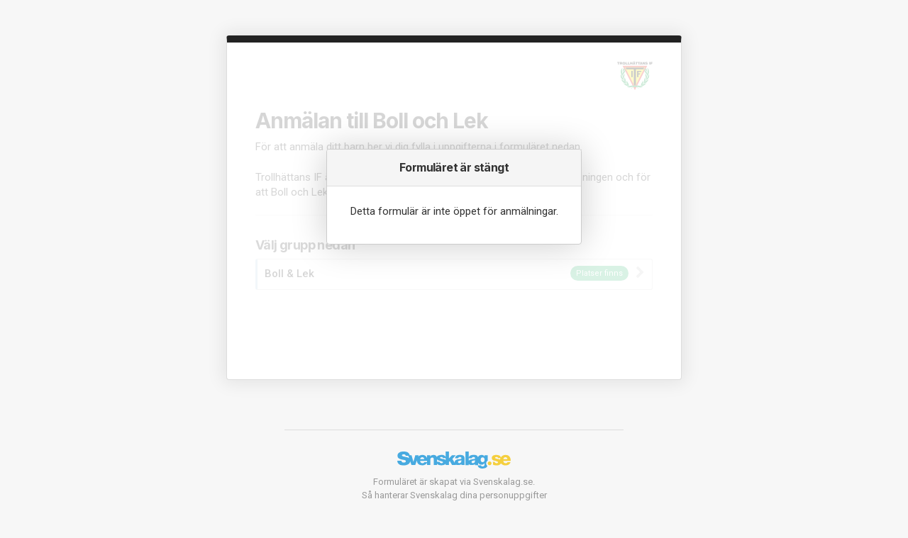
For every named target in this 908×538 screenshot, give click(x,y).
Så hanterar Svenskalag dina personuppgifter (454, 495)
